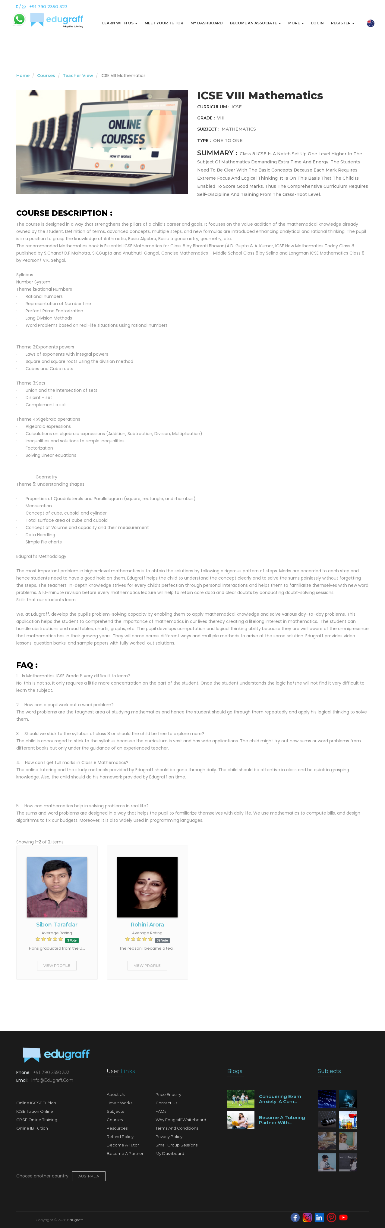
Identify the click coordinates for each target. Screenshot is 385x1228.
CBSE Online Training (36, 1119)
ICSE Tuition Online (34, 1111)
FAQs (161, 1111)
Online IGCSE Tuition (36, 1102)
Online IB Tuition (32, 1128)
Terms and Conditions (177, 1128)
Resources (117, 1128)
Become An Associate (255, 23)
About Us (116, 1094)
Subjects (115, 1111)
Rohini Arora (147, 924)
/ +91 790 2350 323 (42, 6)
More (296, 23)
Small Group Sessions (176, 1145)
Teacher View (78, 75)
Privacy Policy (169, 1136)
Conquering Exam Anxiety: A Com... (280, 1098)
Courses (46, 75)
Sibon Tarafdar (56, 924)
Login (317, 23)
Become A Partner (125, 1153)
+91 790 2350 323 (51, 1072)
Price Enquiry (168, 1094)
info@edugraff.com (51, 1080)
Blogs (234, 1071)
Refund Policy (120, 1136)
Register (343, 23)
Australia (88, 1176)
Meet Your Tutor (164, 23)
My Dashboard (207, 23)
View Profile (56, 965)
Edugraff (75, 1219)
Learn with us (119, 23)
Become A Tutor (123, 1145)
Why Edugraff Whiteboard (181, 1119)
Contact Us (166, 1102)
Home (23, 75)
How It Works (119, 1102)
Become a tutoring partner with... (282, 1120)
